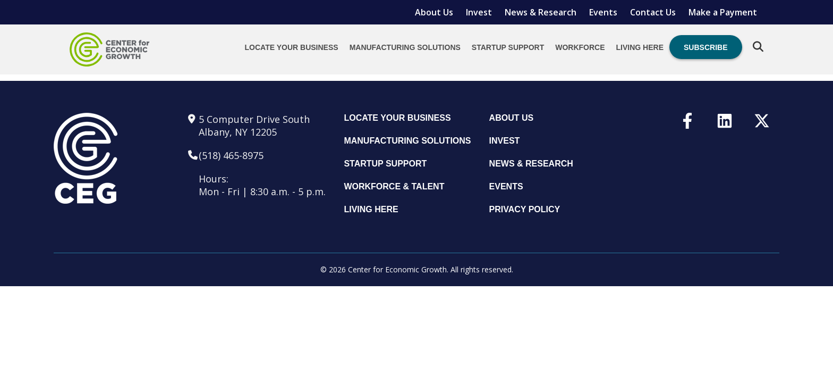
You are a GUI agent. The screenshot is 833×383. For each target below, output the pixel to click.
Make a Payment (722, 12)
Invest (479, 12)
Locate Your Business (291, 47)
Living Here (640, 47)
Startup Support (508, 47)
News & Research (540, 12)
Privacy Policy (524, 209)
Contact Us (653, 12)
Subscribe (705, 47)
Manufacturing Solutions (405, 47)
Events (603, 12)
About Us (434, 12)
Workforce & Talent (394, 186)
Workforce (580, 47)
